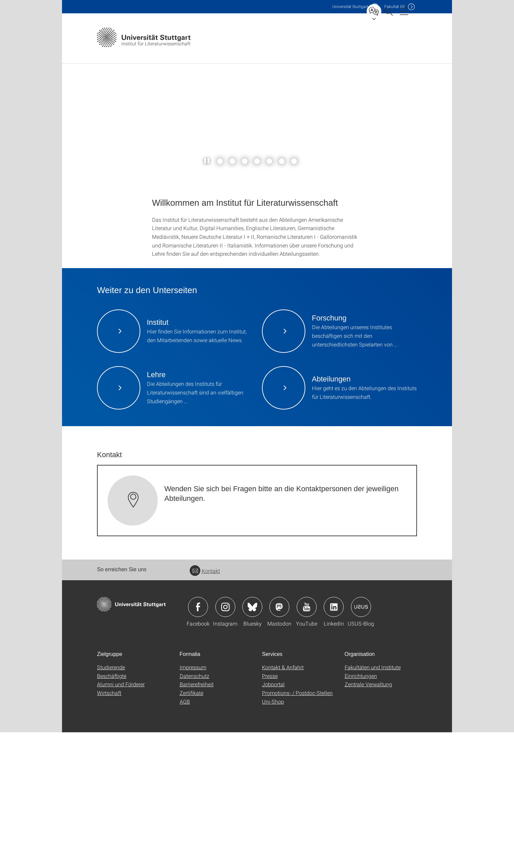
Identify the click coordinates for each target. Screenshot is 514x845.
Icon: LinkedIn (334, 720)
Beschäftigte (111, 788)
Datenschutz (194, 788)
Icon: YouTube (307, 720)
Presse (270, 788)
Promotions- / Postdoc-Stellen (297, 805)
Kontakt (205, 683)
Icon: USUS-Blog (361, 720)
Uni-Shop (273, 814)
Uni (350, 6)
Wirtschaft (109, 805)
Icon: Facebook (198, 720)
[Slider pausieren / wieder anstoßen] (207, 273)
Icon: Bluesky (252, 720)
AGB (185, 814)
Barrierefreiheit (197, 796)
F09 (394, 6)
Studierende (111, 779)
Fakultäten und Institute (373, 779)
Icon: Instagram (225, 720)
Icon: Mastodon (279, 720)
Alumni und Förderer (121, 796)
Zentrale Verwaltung (368, 796)
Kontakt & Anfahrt (283, 779)
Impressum (193, 779)
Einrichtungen (361, 788)
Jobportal (273, 796)
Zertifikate (191, 805)
